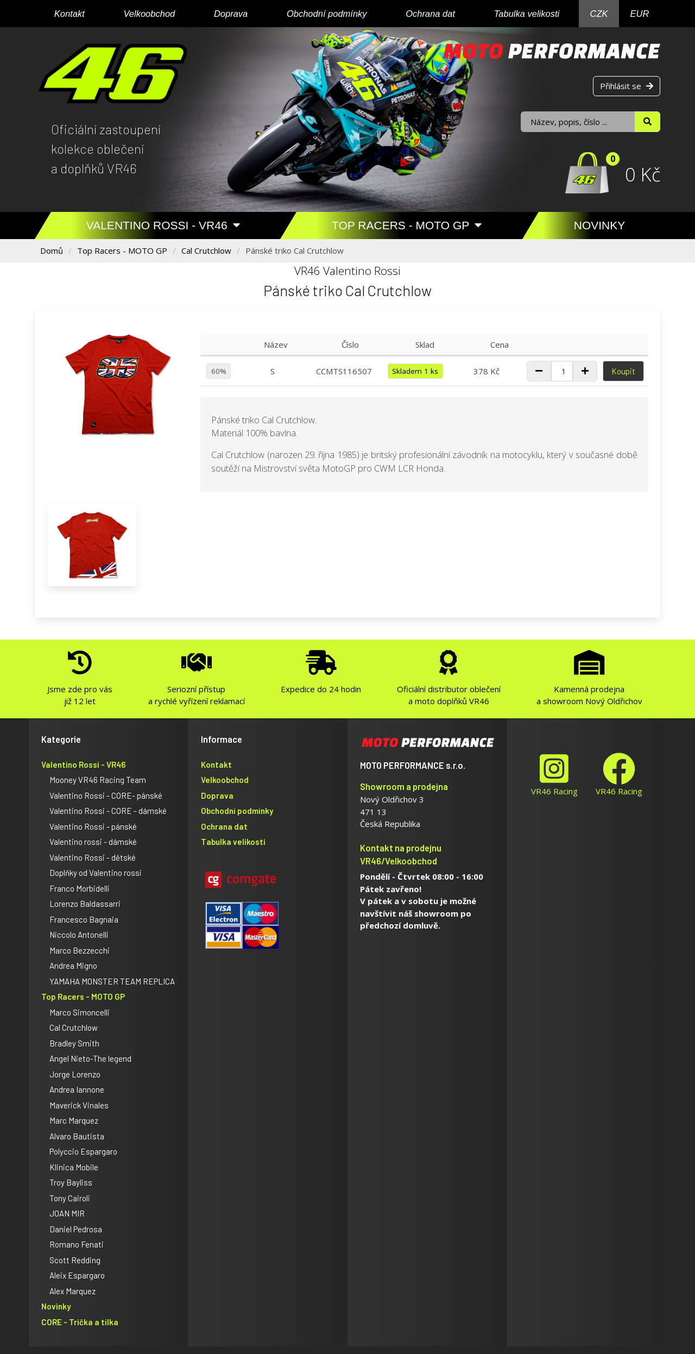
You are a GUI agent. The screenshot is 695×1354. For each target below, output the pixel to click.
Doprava (231, 13)
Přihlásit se (626, 85)
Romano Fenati (76, 1244)
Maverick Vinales (79, 1105)
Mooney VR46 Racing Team (97, 780)
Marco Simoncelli (79, 1012)
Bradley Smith (74, 1043)
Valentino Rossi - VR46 (163, 225)
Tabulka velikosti (526, 13)
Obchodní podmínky (327, 13)
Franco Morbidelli (79, 888)
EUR (639, 13)
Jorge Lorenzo (74, 1074)
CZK (599, 13)
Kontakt (69, 13)
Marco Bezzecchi (79, 950)
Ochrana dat (430, 13)
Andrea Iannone (76, 1089)
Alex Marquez (72, 1291)
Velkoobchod (149, 13)
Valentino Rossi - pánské (93, 826)
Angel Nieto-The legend (90, 1058)
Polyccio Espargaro (83, 1151)
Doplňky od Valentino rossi (95, 872)
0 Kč (642, 174)
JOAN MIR (67, 1213)
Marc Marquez (73, 1120)
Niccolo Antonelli (79, 934)
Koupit (623, 371)
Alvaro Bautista (76, 1136)
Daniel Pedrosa (75, 1229)
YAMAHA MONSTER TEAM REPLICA (112, 981)
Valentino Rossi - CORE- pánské (105, 795)
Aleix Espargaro (77, 1275)
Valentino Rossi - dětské (92, 857)
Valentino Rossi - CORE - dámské (108, 811)
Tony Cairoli (69, 1198)
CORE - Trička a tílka (79, 1322)
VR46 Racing (554, 775)
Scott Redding (74, 1260)
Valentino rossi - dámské (93, 842)
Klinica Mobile (73, 1167)
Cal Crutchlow (206, 250)
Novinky (600, 225)
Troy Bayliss (70, 1182)
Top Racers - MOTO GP (407, 225)
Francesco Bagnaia (83, 919)
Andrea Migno (73, 965)
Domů (51, 250)
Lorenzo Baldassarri (85, 903)
